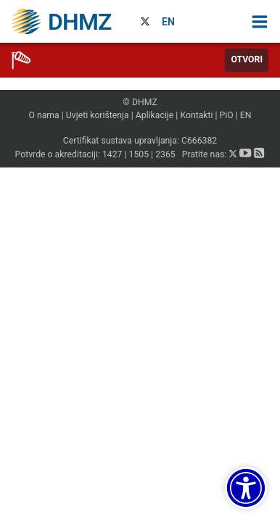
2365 (165, 154)
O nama (43, 115)
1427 (112, 154)
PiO (227, 115)
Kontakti (196, 115)
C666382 (199, 141)
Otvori (247, 59)
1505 (139, 154)
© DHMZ (140, 102)
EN (168, 22)
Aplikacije (155, 115)
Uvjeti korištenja (97, 115)
